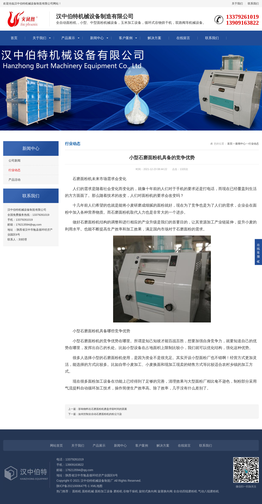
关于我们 (237, 3)
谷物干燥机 (130, 491)
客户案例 (125, 38)
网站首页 (56, 445)
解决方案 (154, 38)
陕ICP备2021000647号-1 (73, 486)
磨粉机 (118, 491)
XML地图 (97, 486)
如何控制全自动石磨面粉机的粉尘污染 (100, 414)
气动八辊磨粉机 (208, 491)
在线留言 (183, 38)
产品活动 (14, 179)
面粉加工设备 (104, 491)
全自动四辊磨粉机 (185, 491)
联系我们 (253, 3)
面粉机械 (88, 491)
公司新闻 (14, 160)
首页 (14, 38)
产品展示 (68, 38)
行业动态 (14, 170)
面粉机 (76, 491)
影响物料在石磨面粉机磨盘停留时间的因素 (102, 408)
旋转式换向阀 (148, 491)
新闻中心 (97, 38)
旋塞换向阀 (165, 491)
